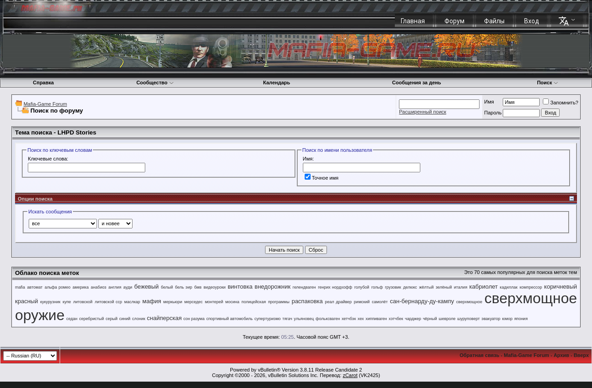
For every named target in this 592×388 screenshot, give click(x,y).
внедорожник (273, 286)
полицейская (253, 302)
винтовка (240, 286)
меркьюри (173, 302)
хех (360, 318)
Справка (43, 82)
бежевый (146, 286)
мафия (152, 301)
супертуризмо (268, 318)
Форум (454, 21)
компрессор (531, 287)
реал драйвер (338, 302)
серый (111, 318)
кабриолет (484, 286)
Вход (531, 21)
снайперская (164, 318)
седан (71, 318)
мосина (232, 302)
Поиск (547, 82)
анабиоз (98, 287)
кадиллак (509, 287)
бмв (198, 287)
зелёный (444, 287)
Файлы (494, 21)
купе (66, 302)
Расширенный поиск (422, 111)
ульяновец (304, 318)
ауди (127, 287)
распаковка (306, 301)
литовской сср (108, 302)
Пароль (492, 112)
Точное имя (322, 178)
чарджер (413, 318)
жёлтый (426, 287)
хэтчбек (396, 318)
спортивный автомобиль (229, 318)
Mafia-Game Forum (45, 104)
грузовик (393, 287)
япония (521, 318)
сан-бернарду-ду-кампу (422, 301)
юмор (507, 318)
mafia (20, 287)
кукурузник (50, 302)
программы (279, 302)
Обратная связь (479, 355)
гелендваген (304, 287)
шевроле (447, 318)
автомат (35, 287)
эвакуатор (490, 318)
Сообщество (155, 82)
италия (460, 287)
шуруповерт (468, 318)
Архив (561, 355)
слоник (138, 318)
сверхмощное (469, 302)
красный (26, 301)
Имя (489, 101)
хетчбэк (349, 318)
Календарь (276, 82)
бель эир (183, 287)
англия (114, 287)
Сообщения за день (416, 82)
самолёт (380, 302)
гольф (377, 287)
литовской (83, 302)
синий (125, 318)
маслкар (132, 302)
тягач (287, 318)
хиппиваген (376, 318)
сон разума (194, 318)
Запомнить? (560, 102)
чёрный (430, 318)
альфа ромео (58, 287)
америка (80, 287)
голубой (361, 287)
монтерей (214, 302)
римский (362, 302)
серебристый (91, 318)
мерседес (193, 302)
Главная (413, 21)
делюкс (410, 287)
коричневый (560, 286)
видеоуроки (214, 287)
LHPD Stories (76, 132)
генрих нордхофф (335, 287)
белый (167, 287)
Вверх (581, 355)
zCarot (350, 375)
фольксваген (328, 318)
